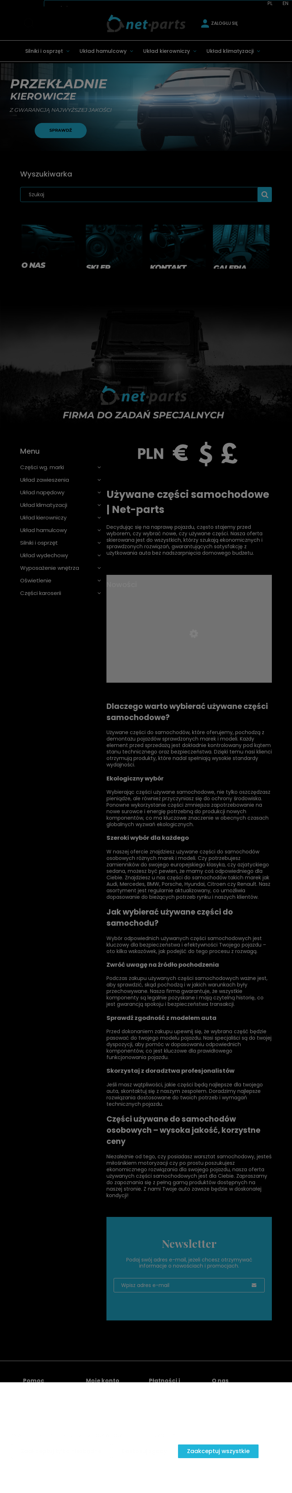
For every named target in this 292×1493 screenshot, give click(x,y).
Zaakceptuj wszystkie (218, 1451)
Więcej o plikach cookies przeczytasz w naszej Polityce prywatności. (96, 1435)
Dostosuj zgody (144, 1451)
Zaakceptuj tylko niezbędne (61, 1451)
